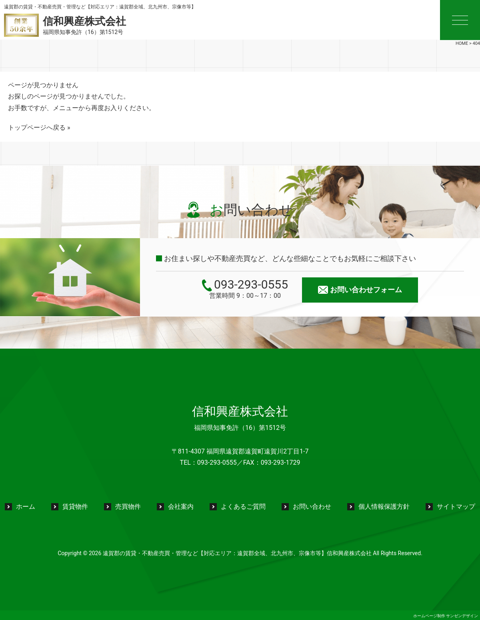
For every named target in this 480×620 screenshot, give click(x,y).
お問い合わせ (312, 506)
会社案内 (181, 506)
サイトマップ (456, 506)
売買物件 (128, 506)
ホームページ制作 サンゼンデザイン (445, 616)
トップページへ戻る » (39, 127)
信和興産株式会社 (240, 411)
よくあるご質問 (243, 506)
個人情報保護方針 (384, 506)
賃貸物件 (75, 506)
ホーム (25, 506)
